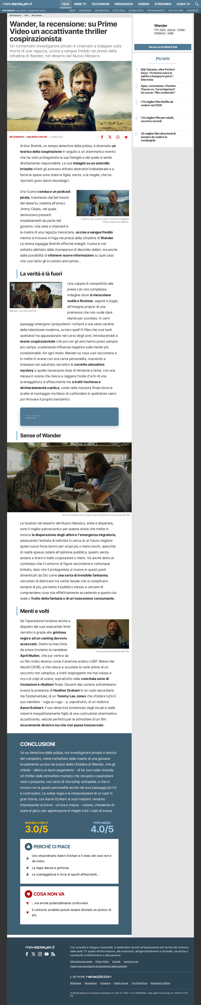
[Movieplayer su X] (33, 954)
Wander (160, 25)
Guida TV (183, 4)
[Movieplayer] (40, 947)
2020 (162, 29)
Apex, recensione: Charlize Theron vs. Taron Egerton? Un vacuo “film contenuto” (158, 88)
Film (65, 4)
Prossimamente (156, 10)
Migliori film (102, 10)
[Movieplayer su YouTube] (46, 954)
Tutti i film (119, 10)
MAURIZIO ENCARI (37, 137)
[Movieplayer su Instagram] (40, 954)
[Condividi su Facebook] (102, 137)
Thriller (181, 29)
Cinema (143, 4)
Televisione (100, 4)
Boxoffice (192, 10)
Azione (171, 29)
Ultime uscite (136, 10)
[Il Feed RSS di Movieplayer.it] (53, 954)
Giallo (171, 33)
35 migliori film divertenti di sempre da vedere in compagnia (157, 136)
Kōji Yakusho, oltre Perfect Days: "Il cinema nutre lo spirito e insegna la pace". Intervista (156, 74)
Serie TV (80, 4)
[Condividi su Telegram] (125, 137)
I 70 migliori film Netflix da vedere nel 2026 (156, 103)
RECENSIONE (17, 137)
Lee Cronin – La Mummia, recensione (33, 10)
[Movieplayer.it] (17, 4)
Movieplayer (15, 15)
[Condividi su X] (110, 137)
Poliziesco (160, 33)
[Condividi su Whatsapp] (118, 137)
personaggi (124, 4)
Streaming (163, 4)
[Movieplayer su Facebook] (27, 954)
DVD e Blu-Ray (176, 10)
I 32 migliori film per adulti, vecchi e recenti (156, 119)
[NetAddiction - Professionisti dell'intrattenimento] (98, 977)
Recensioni (85, 10)
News (72, 10)
